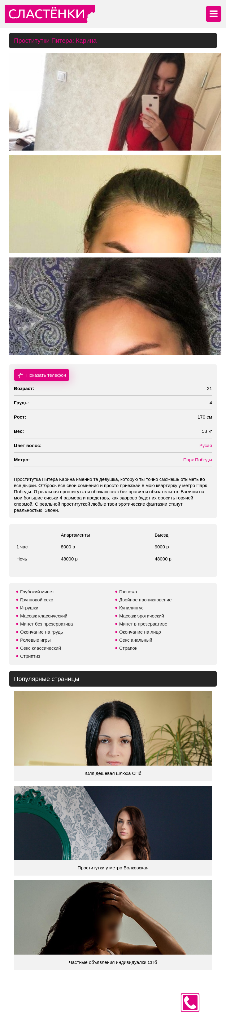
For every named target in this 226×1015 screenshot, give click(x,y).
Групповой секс (36, 599)
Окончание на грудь (41, 632)
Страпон (128, 648)
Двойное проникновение (145, 599)
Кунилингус (131, 607)
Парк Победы (197, 459)
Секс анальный (135, 640)
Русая (205, 445)
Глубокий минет (37, 591)
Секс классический (40, 648)
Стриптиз (30, 656)
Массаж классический (43, 615)
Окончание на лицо (140, 632)
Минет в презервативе (143, 623)
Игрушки (29, 607)
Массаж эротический (141, 615)
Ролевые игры (35, 640)
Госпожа (128, 591)
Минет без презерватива (46, 623)
